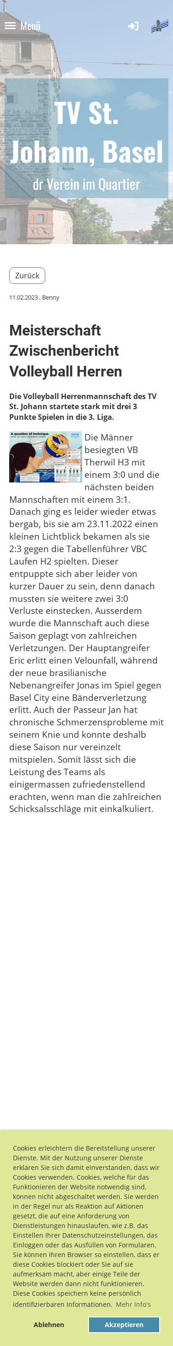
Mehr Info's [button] (133, 1304)
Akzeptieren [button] (124, 1324)
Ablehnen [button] (49, 1324)
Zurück (27, 275)
